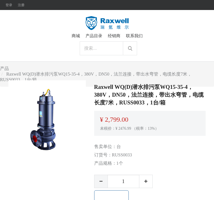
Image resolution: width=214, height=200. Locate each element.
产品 (4, 68)
